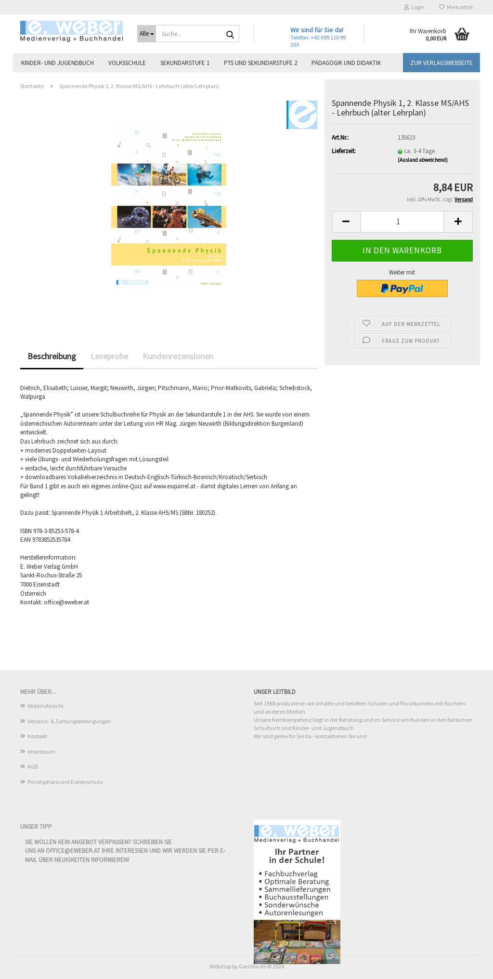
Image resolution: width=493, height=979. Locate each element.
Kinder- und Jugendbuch (57, 63)
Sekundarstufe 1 (184, 63)
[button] (346, 222)
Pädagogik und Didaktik (346, 63)
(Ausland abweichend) (423, 160)
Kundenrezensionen (178, 356)
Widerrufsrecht (45, 705)
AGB (32, 766)
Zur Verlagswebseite (441, 63)
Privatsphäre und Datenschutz (65, 781)
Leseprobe (109, 356)
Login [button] (414, 7)
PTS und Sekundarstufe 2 (260, 63)
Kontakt (37, 736)
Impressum (41, 751)
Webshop (220, 966)
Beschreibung (51, 356)
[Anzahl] (402, 222)
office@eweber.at (73, 851)
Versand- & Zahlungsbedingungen (69, 721)
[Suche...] (146, 33)
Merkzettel (456, 7)
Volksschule (127, 63)
